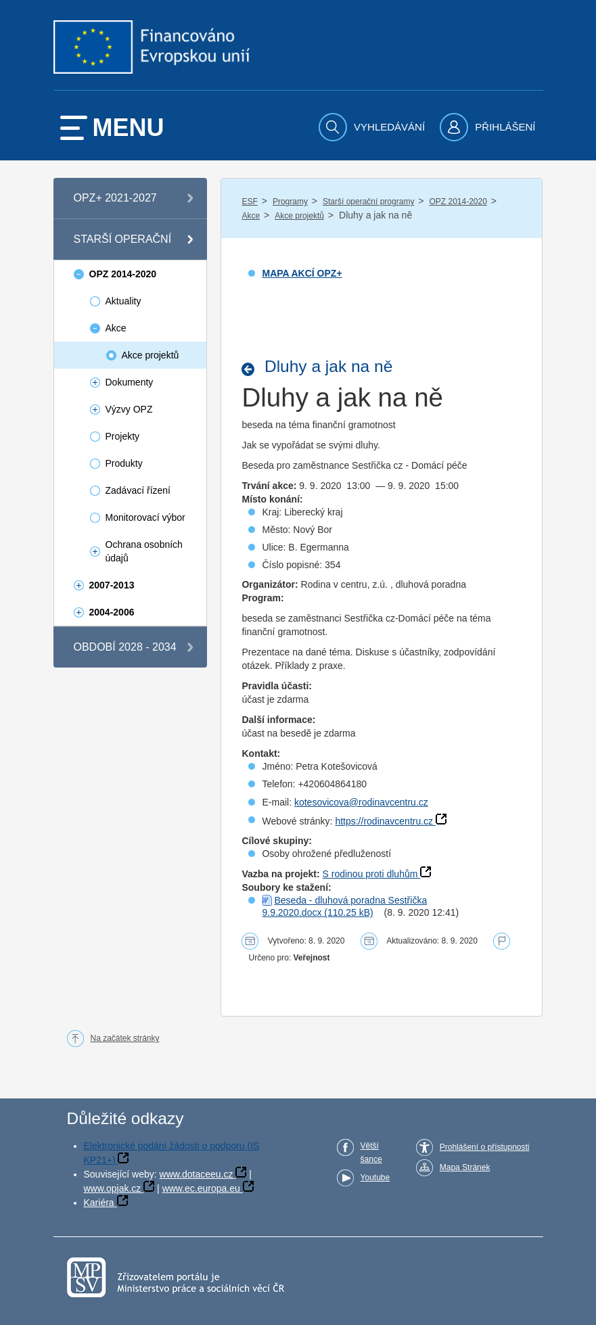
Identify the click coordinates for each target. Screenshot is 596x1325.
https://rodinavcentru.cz (384, 821)
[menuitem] (373, 127)
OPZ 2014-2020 (457, 201)
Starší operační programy (368, 201)
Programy (290, 201)
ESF (249, 201)
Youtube (375, 1177)
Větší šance (371, 1152)
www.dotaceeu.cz (196, 1174)
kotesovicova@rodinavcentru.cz (361, 802)
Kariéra (99, 1202)
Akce (251, 215)
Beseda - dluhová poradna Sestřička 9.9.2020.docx (344, 906)
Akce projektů (299, 215)
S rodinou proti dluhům (370, 873)
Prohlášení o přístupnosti (485, 1147)
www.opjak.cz (112, 1188)
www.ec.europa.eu (201, 1188)
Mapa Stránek (465, 1167)
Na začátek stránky (125, 1038)
